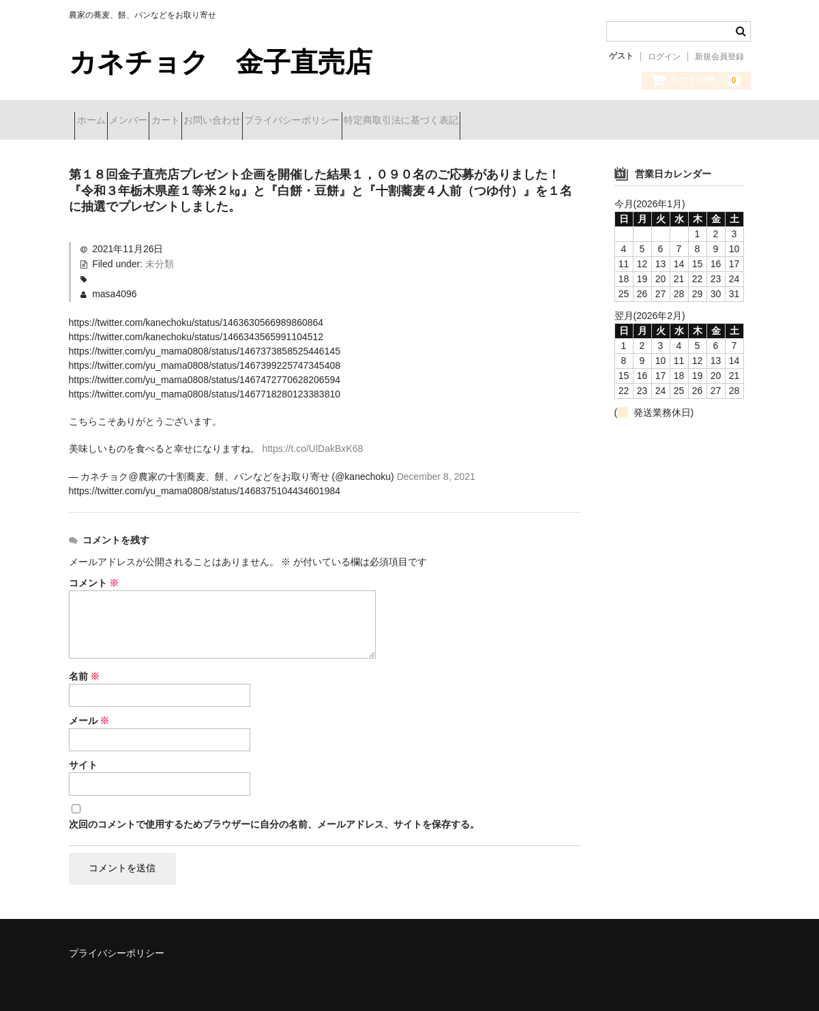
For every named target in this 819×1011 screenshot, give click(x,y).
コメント (94, 578)
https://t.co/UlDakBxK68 (312, 444)
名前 (84, 672)
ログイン (664, 56)
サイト (83, 760)
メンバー (158, 121)
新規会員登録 (719, 56)
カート (219, 121)
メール (89, 716)
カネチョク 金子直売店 (234, 62)
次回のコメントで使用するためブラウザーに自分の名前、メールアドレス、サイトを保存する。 (274, 819)
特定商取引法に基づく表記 (528, 121)
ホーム (97, 121)
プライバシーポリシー (395, 121)
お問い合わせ (290, 121)
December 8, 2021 (436, 472)
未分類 (159, 259)
